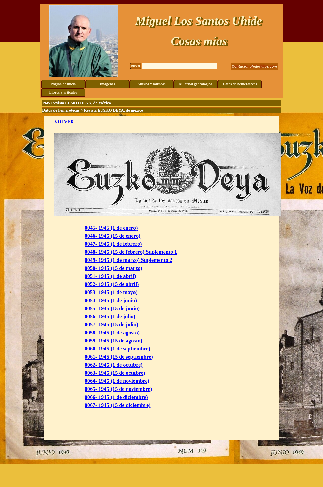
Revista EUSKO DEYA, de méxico (113, 110)
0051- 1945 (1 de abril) (110, 276)
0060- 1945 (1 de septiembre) (117, 349)
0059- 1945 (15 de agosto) (113, 341)
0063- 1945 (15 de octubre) (115, 373)
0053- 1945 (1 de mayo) (111, 292)
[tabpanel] (161, 277)
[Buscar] (179, 66)
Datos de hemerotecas (240, 84)
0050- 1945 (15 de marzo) (113, 268)
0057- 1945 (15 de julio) (111, 324)
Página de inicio (63, 84)
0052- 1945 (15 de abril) (112, 284)
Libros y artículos (63, 92)
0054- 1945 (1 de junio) (111, 300)
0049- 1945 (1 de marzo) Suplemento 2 (128, 260)
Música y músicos (152, 84)
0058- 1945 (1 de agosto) (112, 333)
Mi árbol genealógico (195, 84)
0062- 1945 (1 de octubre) (113, 365)
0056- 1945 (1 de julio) (110, 316)
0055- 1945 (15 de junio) (112, 308)
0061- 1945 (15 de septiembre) (119, 357)
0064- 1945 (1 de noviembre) (117, 381)
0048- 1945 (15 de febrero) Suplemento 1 (131, 252)
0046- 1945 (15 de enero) (112, 236)
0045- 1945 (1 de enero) (111, 228)
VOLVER (64, 121)
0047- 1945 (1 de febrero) (113, 244)
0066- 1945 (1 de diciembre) (116, 397)
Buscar (135, 66)
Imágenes (107, 84)
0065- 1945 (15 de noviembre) (118, 389)
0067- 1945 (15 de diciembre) (117, 405)
